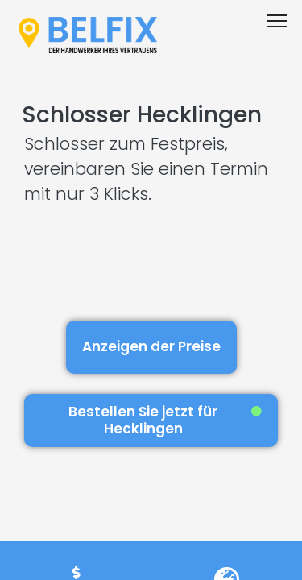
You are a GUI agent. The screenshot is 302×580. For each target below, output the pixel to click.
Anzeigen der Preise (151, 346)
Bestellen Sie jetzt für (165, 420)
